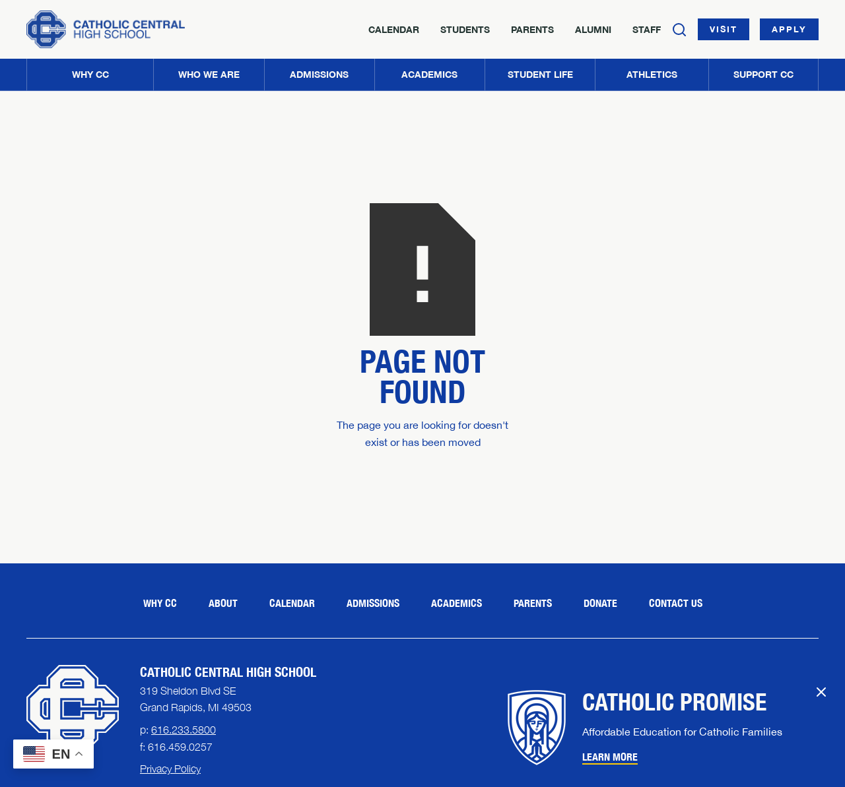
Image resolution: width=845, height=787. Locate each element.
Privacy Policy (170, 768)
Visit (723, 29)
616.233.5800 (183, 730)
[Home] (105, 29)
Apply (789, 29)
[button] (208, 74)
